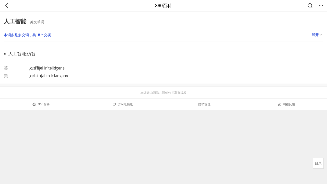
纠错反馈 (286, 104)
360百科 (163, 5)
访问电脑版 (123, 104)
